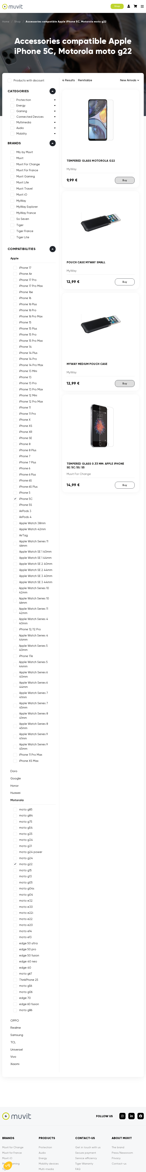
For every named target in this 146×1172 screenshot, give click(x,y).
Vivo (12, 1009)
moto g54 (25, 780)
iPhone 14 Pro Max (30, 364)
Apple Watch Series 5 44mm (37, 653)
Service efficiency (86, 1109)
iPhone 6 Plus (26, 473)
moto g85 (25, 762)
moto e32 (25, 853)
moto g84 (25, 768)
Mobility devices (49, 1114)
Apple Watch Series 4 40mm (32, 616)
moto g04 (25, 847)
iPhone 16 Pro (27, 309)
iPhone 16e (25, 291)
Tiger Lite (22, 236)
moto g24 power (30, 805)
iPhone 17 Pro (27, 279)
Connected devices (51, 1131)
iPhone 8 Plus (27, 449)
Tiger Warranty (84, 1114)
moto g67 (24, 926)
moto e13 (24, 890)
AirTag (22, 534)
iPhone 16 (24, 297)
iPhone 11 (24, 407)
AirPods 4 (24, 516)
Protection (23, 99)
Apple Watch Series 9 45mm (37, 701)
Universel (16, 1002)
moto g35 (25, 786)
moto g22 (25, 817)
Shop (117, 6)
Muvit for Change (12, 1098)
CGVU (55, 1156)
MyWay (20, 200)
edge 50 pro (26, 902)
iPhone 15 (24, 321)
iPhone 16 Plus (27, 303)
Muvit (19, 157)
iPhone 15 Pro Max (30, 340)
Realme (15, 980)
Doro (13, 724)
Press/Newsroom (122, 1103)
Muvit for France (12, 1103)
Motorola (16, 753)
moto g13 (24, 829)
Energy (20, 104)
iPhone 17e (25, 647)
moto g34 (25, 793)
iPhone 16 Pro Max (30, 315)
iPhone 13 (24, 376)
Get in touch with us (88, 1098)
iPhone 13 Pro (27, 382)
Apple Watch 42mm (31, 528)
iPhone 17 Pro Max (30, 285)
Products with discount (28, 79)
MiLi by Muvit (24, 151)
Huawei (15, 746)
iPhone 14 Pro (27, 358)
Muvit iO (21, 194)
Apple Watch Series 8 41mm (37, 683)
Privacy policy (74, 1156)
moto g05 (25, 835)
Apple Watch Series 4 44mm (32, 632)
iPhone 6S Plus (27, 486)
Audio (19, 127)
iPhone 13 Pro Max (30, 388)
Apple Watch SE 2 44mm (35, 565)
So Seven (22, 218)
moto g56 (24, 939)
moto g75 (24, 774)
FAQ (77, 1120)
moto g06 (25, 945)
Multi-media (46, 1120)
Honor (14, 738)
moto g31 (24, 799)
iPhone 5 (24, 492)
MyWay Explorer (26, 206)
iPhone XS (24, 425)
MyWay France (25, 212)
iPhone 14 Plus (27, 352)
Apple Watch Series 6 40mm (37, 659)
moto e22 (25, 872)
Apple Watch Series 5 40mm (37, 640)
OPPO (14, 973)
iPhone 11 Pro (26, 413)
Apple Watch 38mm (31, 522)
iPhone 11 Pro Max (30, 707)
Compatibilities (21, 248)
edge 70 (24, 951)
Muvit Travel (24, 188)
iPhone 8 (24, 443)
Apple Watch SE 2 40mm (35, 559)
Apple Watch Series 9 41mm (36, 695)
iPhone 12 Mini (27, 394)
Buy (125, 180)
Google (15, 731)
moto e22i (25, 866)
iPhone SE (24, 437)
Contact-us (119, 1114)
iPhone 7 (24, 455)
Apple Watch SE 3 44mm (35, 577)
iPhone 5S (24, 504)
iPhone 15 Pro (27, 334)
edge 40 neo (27, 914)
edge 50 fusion (28, 908)
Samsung (16, 988)
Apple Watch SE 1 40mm (34, 546)
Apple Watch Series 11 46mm (37, 540)
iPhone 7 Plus (26, 461)
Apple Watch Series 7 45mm (37, 677)
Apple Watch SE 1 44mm (34, 552)
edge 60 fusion (28, 957)
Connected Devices (29, 116)
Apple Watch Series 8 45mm (37, 689)
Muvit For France (26, 169)
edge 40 (24, 920)
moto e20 (25, 878)
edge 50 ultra (27, 896)
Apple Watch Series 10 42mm (33, 585)
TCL (12, 995)
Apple (14, 257)
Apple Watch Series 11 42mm (32, 606)
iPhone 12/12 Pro (29, 624)
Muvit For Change (27, 163)
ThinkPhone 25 (27, 932)
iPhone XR (24, 431)
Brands (13, 142)
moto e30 (25, 859)
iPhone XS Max (28, 713)
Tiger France (24, 230)
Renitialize (85, 80)
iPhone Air (24, 273)
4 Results (68, 80)
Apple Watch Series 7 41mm (36, 671)
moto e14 (24, 884)
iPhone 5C (25, 498)
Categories (17, 90)
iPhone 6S (24, 479)
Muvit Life (22, 181)
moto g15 (24, 823)
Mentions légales (33, 1156)
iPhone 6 (23, 467)
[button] (7, 1165)
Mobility (21, 133)
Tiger (19, 224)
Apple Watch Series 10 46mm (33, 596)
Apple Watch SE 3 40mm (35, 571)
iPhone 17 (24, 267)
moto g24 (25, 811)
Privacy (116, 1109)
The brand (118, 1098)
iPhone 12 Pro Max (30, 401)
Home (6, 21)
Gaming (21, 110)
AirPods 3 (24, 510)
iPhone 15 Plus (27, 328)
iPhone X (24, 419)
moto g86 (24, 963)
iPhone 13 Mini (27, 370)
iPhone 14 (24, 346)
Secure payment (85, 1103)
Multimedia (23, 121)
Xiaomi (14, 1017)
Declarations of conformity (107, 1156)
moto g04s (26, 841)
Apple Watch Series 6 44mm (37, 665)
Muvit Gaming (25, 175)
